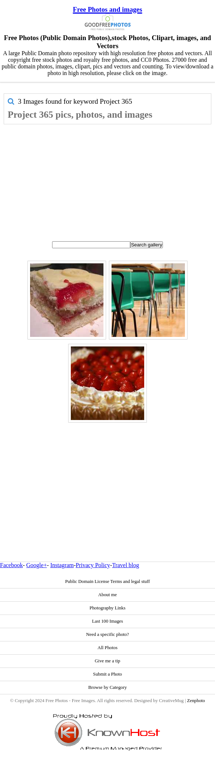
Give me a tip (107, 660)
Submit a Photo (107, 674)
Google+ (36, 565)
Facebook (11, 565)
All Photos (107, 647)
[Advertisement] (107, 179)
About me (107, 594)
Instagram (62, 565)
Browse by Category (107, 687)
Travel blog (125, 565)
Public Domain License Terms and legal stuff (107, 581)
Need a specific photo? (107, 634)
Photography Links (107, 608)
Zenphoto (196, 700)
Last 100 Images (107, 621)
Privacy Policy (93, 565)
